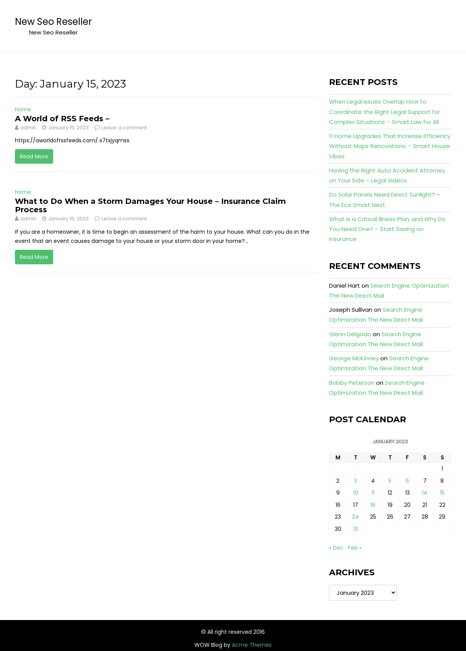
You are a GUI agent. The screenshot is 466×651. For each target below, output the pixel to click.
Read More (34, 156)
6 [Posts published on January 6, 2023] (407, 481)
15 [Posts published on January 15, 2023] (442, 492)
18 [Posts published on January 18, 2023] (372, 505)
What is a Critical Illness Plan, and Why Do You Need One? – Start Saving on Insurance (387, 229)
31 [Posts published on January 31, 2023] (355, 529)
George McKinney (354, 358)
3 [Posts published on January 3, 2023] (355, 481)
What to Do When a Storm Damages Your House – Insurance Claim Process (150, 205)
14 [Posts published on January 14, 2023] (424, 492)
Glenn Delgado (350, 334)
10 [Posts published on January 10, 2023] (355, 492)
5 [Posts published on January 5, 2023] (389, 481)
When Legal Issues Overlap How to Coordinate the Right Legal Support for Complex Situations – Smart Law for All (384, 112)
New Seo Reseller (53, 21)
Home (23, 109)
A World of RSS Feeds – (62, 118)
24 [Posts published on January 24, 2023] (355, 517)
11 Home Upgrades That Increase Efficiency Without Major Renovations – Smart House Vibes (389, 146)
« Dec (336, 548)
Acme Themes (252, 645)
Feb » (355, 548)
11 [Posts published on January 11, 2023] (373, 492)
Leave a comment (124, 127)
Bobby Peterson (352, 383)
